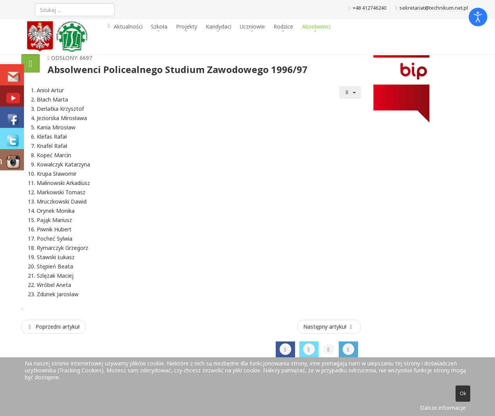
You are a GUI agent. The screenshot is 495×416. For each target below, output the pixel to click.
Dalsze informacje (443, 407)
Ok (463, 393)
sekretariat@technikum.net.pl (433, 8)
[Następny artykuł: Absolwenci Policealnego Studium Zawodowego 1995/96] (329, 327)
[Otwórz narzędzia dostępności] (478, 17)
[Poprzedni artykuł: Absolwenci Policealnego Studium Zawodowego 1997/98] (53, 327)
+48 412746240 (369, 8)
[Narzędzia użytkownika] (350, 92)
